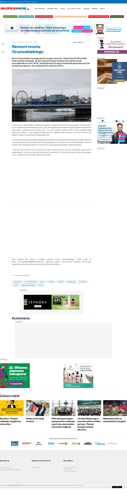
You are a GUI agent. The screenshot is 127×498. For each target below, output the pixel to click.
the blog (80, 485)
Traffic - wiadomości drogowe (98, 16)
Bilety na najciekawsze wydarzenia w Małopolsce (71, 16)
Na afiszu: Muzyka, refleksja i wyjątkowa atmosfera (10, 421)
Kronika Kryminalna (117, 16)
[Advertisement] (112, 101)
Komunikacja (71, 282)
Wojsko (40, 285)
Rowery (95, 8)
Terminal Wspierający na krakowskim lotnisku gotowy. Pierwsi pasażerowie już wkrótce (89, 424)
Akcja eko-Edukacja (10, 16)
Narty (102, 8)
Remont (42, 282)
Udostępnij (78, 42)
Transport (60, 282)
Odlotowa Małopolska (26, 16)
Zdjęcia (86, 8)
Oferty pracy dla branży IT (67, 485)
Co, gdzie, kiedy (74, 8)
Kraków (51, 282)
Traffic (16, 285)
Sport (62, 8)
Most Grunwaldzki (31, 282)
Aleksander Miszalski (28, 285)
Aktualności (40, 8)
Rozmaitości (52, 8)
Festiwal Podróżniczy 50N (44, 16)
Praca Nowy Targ (51, 485)
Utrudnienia (83, 282)
